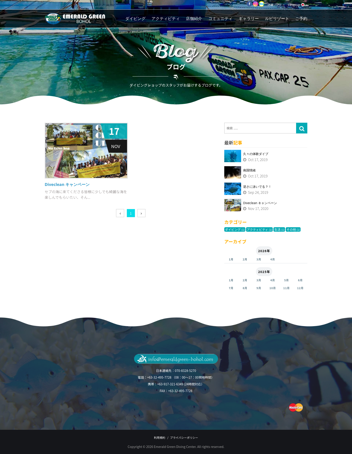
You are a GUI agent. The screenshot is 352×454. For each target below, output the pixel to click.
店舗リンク (273, 4)
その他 (293, 229)
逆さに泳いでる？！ (257, 186)
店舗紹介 (194, 18)
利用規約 (156, 437)
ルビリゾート (277, 18)
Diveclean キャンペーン (260, 203)
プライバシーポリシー (187, 437)
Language (296, 4)
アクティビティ (166, 18)
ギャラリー (249, 18)
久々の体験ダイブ (255, 154)
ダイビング (135, 18)
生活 (279, 229)
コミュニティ (220, 18)
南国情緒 (249, 170)
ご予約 (301, 18)
